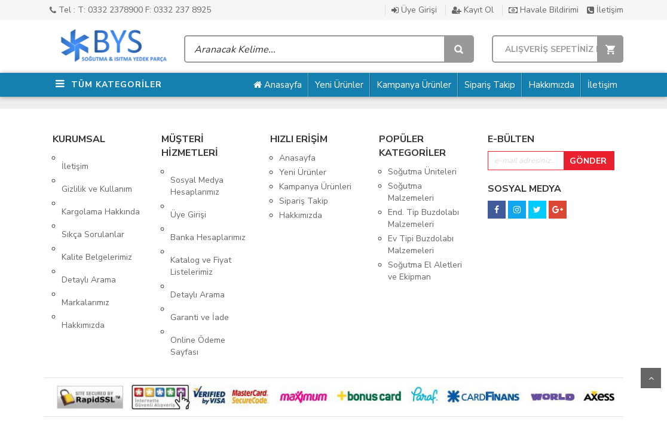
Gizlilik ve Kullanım (97, 172)
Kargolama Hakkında (101, 186)
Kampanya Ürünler (414, 85)
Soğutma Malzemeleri (411, 192)
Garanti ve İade (199, 267)
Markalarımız (85, 244)
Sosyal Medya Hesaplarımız (197, 177)
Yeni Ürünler (339, 85)
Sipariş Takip (489, 85)
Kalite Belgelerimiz (97, 215)
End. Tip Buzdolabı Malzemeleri (423, 218)
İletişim (605, 10)
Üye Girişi (414, 10)
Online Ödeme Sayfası (197, 287)
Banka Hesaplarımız (208, 212)
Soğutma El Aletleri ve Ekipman (425, 270)
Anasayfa (277, 85)
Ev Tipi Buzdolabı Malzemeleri (421, 244)
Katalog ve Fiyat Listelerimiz (200, 232)
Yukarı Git (651, 378)
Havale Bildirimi (544, 10)
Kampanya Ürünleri (315, 186)
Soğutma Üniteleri (422, 171)
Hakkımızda (551, 85)
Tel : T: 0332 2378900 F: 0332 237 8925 (130, 10)
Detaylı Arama (89, 229)
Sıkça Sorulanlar (93, 201)
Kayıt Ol (473, 10)
